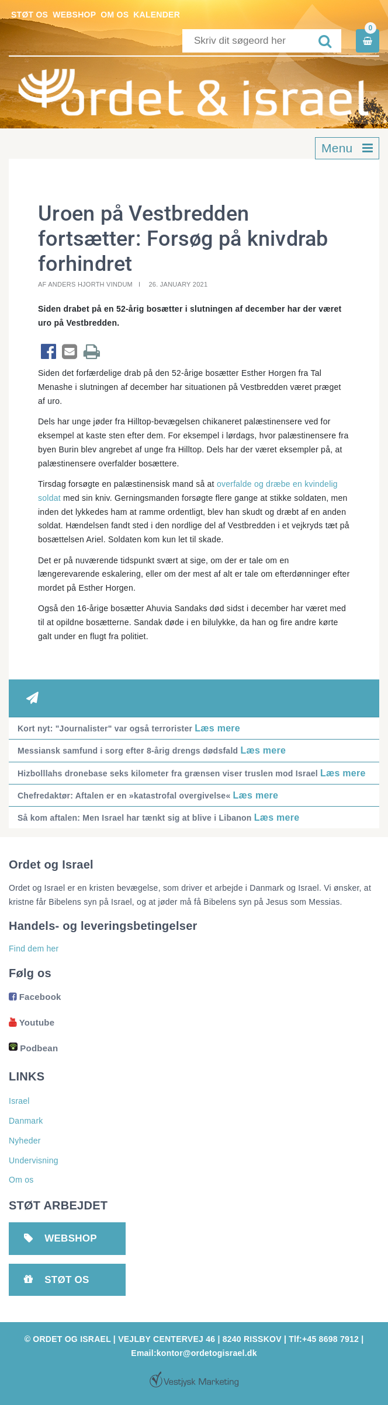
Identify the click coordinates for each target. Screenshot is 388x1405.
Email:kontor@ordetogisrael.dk (194, 1353)
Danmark (26, 1120)
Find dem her (33, 948)
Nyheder (25, 1140)
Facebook (35, 997)
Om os (115, 14)
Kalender (156, 14)
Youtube (31, 1022)
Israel (19, 1101)
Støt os (29, 14)
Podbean (33, 1048)
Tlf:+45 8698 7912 (324, 1339)
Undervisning (33, 1160)
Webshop (74, 14)
